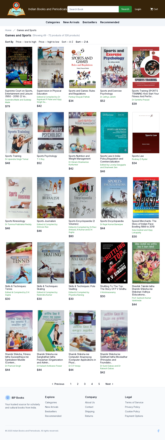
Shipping (89, 411)
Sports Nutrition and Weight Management (80, 157)
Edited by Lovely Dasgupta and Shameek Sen (113, 166)
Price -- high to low (49, 41)
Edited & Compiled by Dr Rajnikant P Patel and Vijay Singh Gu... (49, 99)
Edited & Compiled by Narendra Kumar (47, 293)
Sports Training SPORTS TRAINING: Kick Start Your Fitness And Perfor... (145, 93)
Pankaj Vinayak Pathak (79, 97)
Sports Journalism (46, 221)
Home (8, 30)
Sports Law (138, 156)
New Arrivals (51, 407)
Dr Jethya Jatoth (108, 97)
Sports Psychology (47, 156)
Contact (89, 407)
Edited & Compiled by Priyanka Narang (79, 293)
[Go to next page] (109, 384)
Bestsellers (51, 411)
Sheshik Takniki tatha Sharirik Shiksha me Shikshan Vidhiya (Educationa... (143, 290)
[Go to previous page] (58, 384)
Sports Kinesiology (15, 221)
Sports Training (13, 156)
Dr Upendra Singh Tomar (16, 159)
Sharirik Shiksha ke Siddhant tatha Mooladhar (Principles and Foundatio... (113, 358)
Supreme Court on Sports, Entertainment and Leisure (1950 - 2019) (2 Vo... (19, 93)
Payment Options (134, 416)
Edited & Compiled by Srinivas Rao (47, 225)
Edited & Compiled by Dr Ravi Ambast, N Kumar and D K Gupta (82, 229)
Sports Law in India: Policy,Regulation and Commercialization (111, 159)
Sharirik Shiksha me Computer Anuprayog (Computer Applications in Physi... (82, 358)
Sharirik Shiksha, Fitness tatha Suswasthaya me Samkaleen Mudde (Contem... (18, 358)
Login (138, 9)
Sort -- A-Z (67, 41)
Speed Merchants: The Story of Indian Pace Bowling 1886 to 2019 (144, 224)
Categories (53, 22)
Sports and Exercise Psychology (111, 92)
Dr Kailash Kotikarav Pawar (49, 366)
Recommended (53, 416)
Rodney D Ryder (139, 159)
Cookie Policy (132, 411)
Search (125, 9)
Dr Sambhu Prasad (140, 100)
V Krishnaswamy (108, 292)
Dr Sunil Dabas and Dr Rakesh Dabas (110, 367)
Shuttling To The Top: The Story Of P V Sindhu (113, 287)
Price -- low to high (26, 41)
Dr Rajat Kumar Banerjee (111, 224)
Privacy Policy (132, 407)
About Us (90, 402)
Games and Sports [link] (26, 30)
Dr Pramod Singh (13, 366)
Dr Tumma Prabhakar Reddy (18, 224)
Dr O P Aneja (74, 366)
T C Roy (40, 159)
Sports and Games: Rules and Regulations (82, 92)
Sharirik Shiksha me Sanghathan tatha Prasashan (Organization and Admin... (50, 358)
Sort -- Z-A (82, 41)
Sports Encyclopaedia (112, 221)
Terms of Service (134, 402)
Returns (89, 416)
